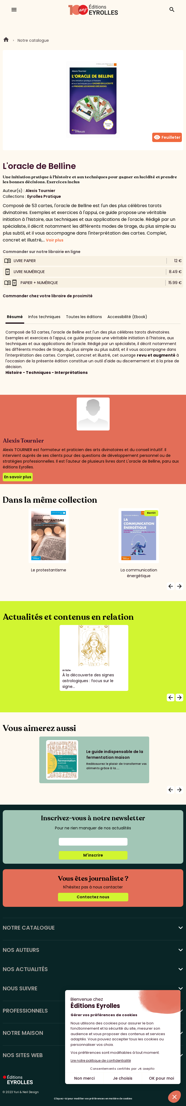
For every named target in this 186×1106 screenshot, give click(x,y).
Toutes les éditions (84, 316)
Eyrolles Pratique (44, 196)
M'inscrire (93, 855)
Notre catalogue (33, 40)
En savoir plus (17, 477)
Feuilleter (167, 137)
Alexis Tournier (40, 190)
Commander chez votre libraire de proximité (48, 296)
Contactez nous (93, 897)
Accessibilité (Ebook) (127, 316)
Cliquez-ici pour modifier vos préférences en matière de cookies (93, 1098)
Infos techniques (44, 316)
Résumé (15, 316)
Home (6, 40)
